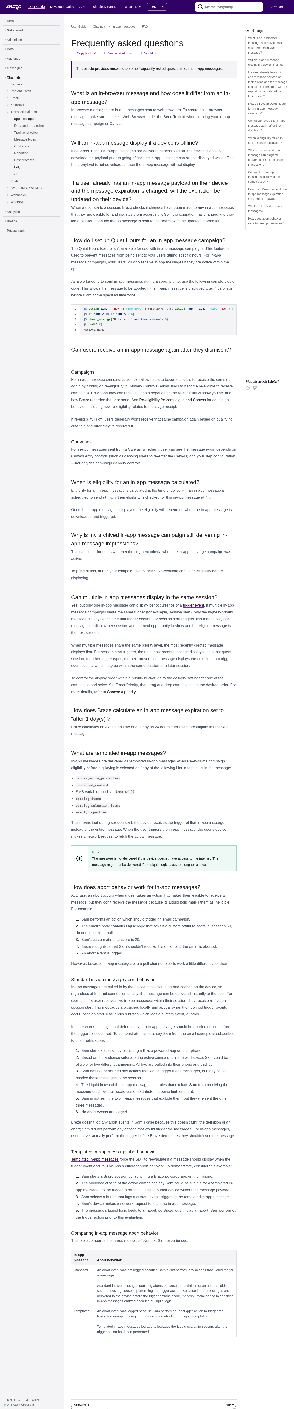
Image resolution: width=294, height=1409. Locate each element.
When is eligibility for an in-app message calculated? (266, 140)
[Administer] (14, 40)
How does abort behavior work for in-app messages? (266, 221)
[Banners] (17, 84)
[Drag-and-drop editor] (29, 126)
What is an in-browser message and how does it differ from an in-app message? (265, 45)
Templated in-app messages (95, 1159)
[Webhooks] (18, 195)
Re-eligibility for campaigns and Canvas (172, 400)
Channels (99, 26)
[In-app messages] (23, 119)
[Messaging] (15, 68)
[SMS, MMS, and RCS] (26, 188)
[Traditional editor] (26, 133)
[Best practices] (24, 160)
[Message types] (25, 140)
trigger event (193, 605)
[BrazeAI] (12, 221)
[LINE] (14, 174)
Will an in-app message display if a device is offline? (266, 62)
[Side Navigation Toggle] (58, 18)
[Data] (10, 49)
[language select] (158, 7)
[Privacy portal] (16, 231)
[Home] (11, 21)
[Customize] (21, 146)
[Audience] (13, 59)
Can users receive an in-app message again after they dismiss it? (267, 125)
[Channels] (13, 78)
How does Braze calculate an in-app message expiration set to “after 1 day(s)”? (267, 193)
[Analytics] (13, 212)
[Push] (14, 181)
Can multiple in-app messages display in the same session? (264, 177)
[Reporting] (21, 153)
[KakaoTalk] (18, 105)
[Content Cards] (21, 91)
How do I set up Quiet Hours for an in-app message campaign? (267, 108)
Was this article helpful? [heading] (262, 381)
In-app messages (124, 26)
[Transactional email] (24, 112)
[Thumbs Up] (249, 389)
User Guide (78, 26)
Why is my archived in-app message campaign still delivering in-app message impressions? (265, 157)
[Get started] (15, 30)
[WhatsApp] (18, 202)
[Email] (15, 98)
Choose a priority (121, 692)
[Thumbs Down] (255, 389)
